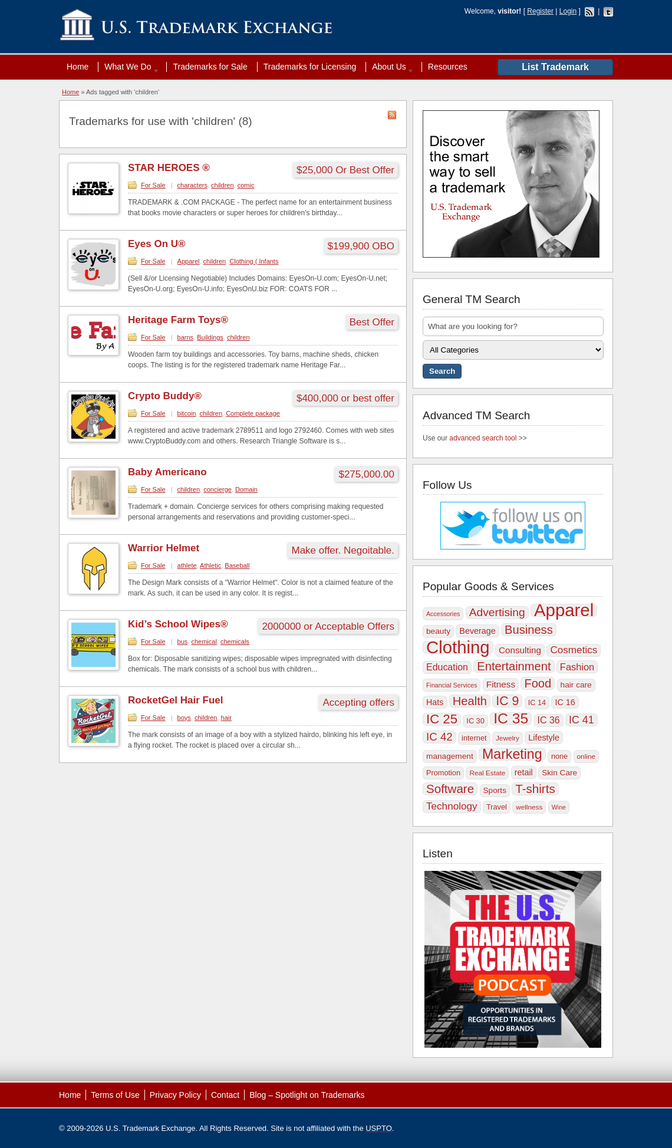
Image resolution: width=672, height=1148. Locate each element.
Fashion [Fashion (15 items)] (577, 667)
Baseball (237, 565)
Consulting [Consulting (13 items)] (520, 650)
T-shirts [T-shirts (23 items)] (535, 788)
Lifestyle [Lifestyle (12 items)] (543, 737)
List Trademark (555, 67)
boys (184, 717)
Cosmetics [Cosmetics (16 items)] (573, 650)
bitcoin (186, 413)
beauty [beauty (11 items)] (438, 631)
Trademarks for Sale (210, 66)
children (222, 185)
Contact (225, 1095)
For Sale (153, 185)
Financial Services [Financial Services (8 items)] (451, 685)
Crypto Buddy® (165, 396)
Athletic (210, 565)
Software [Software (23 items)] (450, 788)
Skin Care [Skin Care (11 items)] (559, 772)
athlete (187, 565)
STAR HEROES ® (169, 167)
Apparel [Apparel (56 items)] (564, 610)
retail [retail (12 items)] (524, 772)
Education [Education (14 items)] (447, 667)
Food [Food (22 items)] (537, 683)
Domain (246, 489)
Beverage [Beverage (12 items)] (477, 631)
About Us (390, 66)
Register (540, 11)
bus (182, 641)
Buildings (210, 337)
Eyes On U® (157, 243)
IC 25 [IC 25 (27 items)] (441, 719)
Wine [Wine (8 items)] (559, 807)
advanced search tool (482, 438)
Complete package (253, 413)
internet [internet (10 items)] (474, 737)
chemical (203, 641)
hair (226, 717)
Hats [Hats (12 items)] (435, 702)
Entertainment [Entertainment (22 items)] (514, 666)
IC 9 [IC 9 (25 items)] (507, 701)
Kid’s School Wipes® (178, 624)
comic (246, 185)
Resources (447, 66)
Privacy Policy (175, 1095)
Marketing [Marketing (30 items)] (512, 754)
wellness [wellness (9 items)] (529, 807)
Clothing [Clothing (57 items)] (458, 647)
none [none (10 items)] (559, 756)
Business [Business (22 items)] (529, 629)
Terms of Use (115, 1095)
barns (185, 337)
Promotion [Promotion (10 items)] (443, 772)
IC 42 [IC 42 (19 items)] (439, 737)
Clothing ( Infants (253, 261)
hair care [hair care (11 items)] (576, 684)
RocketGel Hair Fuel (175, 700)
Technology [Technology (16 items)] (451, 806)
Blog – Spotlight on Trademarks (306, 1095)
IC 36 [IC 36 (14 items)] (549, 720)
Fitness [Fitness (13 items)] (500, 684)
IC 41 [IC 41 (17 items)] (581, 720)
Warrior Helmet (163, 548)
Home (77, 66)
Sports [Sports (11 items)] (494, 790)
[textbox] (513, 326)
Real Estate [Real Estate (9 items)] (487, 773)
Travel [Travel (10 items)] (496, 806)
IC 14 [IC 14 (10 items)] (537, 702)
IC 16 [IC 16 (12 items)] (565, 702)
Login (568, 11)
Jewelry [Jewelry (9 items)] (507, 738)
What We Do (129, 66)
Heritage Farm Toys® (178, 319)
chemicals (234, 641)
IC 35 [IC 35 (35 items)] (510, 718)
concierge (217, 489)
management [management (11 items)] (449, 756)
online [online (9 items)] (586, 756)
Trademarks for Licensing (309, 66)
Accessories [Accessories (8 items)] (443, 613)
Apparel (188, 261)
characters (192, 185)
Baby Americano (167, 472)
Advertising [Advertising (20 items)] (497, 612)
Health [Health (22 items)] (470, 701)
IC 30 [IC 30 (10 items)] (475, 720)
